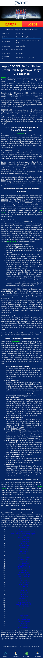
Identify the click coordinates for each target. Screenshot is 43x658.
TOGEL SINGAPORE (24, 538)
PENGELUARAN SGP (23, 567)
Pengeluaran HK (24, 545)
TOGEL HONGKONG (23, 577)
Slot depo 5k (24, 592)
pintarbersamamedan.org (23, 530)
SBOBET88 (20, 134)
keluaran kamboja (24, 602)
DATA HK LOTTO (24, 573)
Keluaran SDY (23, 626)
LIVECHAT (38, 654)
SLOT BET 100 (23, 586)
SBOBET (3, 78)
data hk (23, 608)
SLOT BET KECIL (24, 598)
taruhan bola (16, 342)
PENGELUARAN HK (24, 565)
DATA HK (23, 571)
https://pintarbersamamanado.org (24, 532)
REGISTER (16, 654)
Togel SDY (24, 624)
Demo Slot (23, 600)
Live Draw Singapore (23, 622)
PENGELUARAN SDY (23, 575)
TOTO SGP (24, 581)
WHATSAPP (26, 654)
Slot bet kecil (24, 594)
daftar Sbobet (11, 241)
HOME (5, 654)
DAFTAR (10, 24)
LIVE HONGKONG (23, 559)
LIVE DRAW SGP (24, 583)
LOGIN (32, 24)
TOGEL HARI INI (24, 563)
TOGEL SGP (23, 579)
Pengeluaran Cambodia (23, 604)
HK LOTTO (24, 588)
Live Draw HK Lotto (24, 620)
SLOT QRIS (23, 555)
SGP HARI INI (23, 551)
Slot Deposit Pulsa (24, 627)
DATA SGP (24, 544)
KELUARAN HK (23, 536)
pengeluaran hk (24, 616)
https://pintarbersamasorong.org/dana (23, 534)
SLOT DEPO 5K (23, 596)
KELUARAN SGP (24, 542)
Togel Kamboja (24, 606)
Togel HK (24, 618)
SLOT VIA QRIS (23, 585)
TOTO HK (24, 561)
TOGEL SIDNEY (24, 549)
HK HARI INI (24, 547)
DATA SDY (24, 590)
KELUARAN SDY (24, 540)
